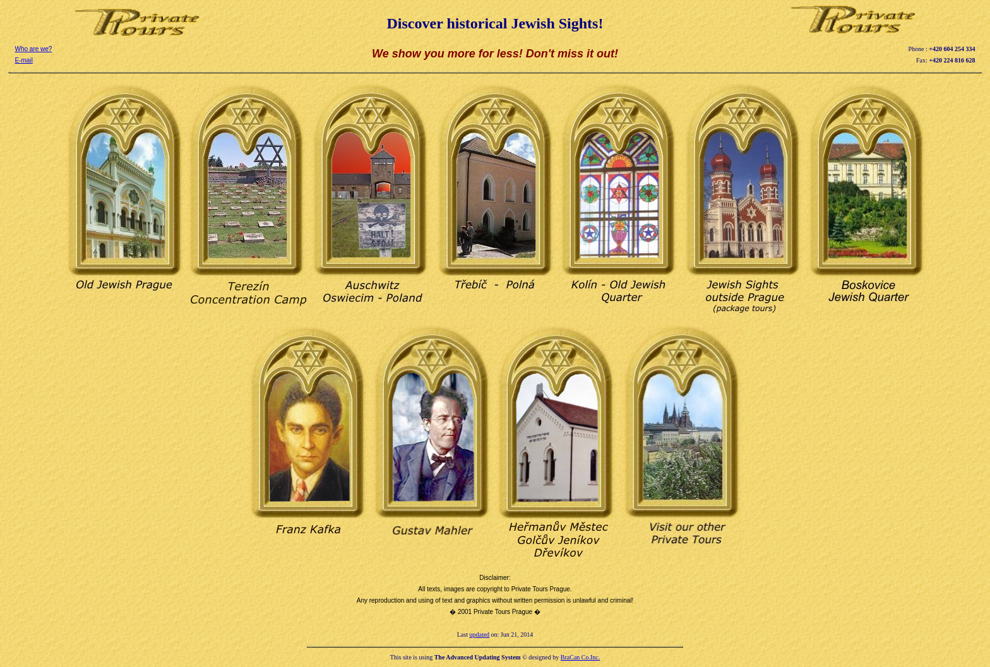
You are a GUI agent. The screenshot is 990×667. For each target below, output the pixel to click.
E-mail (24, 60)
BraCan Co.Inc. (580, 657)
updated (479, 634)
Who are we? (33, 48)
